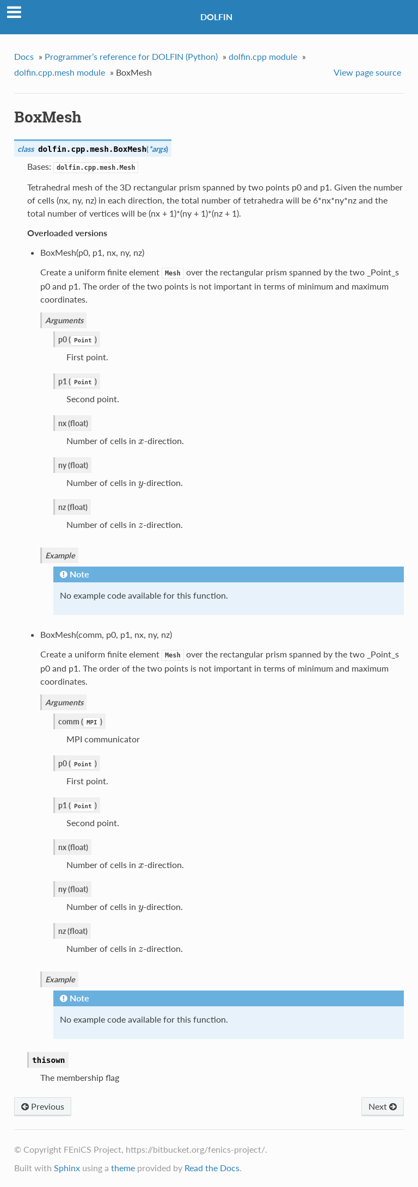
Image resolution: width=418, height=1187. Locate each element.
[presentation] (141, 440)
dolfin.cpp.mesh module (59, 72)
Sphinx (67, 1168)
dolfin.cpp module (263, 56)
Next (382, 1106)
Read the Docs (212, 1168)
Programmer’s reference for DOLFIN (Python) (131, 56)
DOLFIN (216, 16)
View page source (367, 72)
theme (123, 1168)
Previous (42, 1106)
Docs (24, 56)
